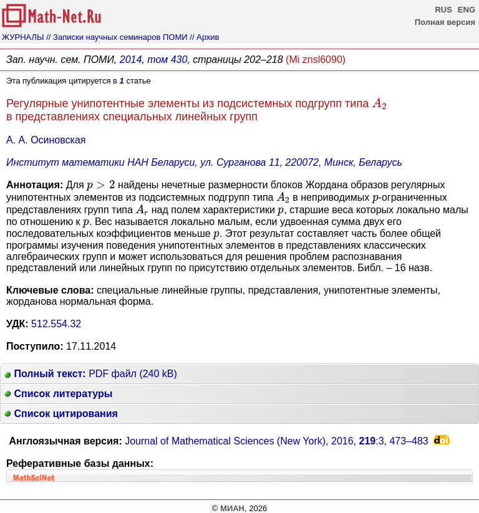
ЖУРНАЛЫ (23, 37)
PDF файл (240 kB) (90, 373)
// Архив (204, 37)
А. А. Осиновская (45, 140)
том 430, (168, 59)
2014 (131, 59)
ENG (466, 9)
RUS (443, 9)
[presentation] (379, 103)
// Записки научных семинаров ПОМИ (116, 37)
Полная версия (445, 22)
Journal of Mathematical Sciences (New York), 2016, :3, (276, 441)
